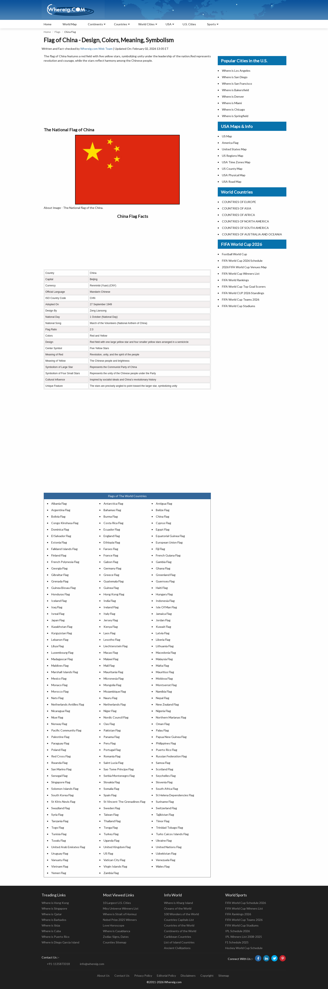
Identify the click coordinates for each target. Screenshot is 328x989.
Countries (120, 24)
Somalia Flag (111, 788)
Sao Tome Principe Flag (119, 769)
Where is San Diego (234, 77)
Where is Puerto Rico (55, 936)
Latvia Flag (162, 633)
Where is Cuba (51, 931)
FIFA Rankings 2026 (238, 914)
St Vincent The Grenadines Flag (124, 801)
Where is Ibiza (51, 925)
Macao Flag (111, 652)
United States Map (234, 149)
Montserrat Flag (166, 685)
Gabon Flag (111, 562)
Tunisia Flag (59, 834)
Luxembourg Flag (62, 652)
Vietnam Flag (59, 866)
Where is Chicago (233, 109)
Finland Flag (58, 555)
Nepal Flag (162, 698)
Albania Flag (59, 503)
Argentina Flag (60, 510)
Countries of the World (179, 925)
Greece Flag (111, 575)
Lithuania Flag (165, 646)
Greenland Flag (166, 575)
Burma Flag (111, 516)
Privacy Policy (143, 975)
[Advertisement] (127, 95)
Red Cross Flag (61, 756)
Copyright (207, 975)
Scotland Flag (164, 769)
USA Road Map (231, 181)
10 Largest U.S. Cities (117, 903)
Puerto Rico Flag (166, 750)
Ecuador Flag (112, 529)
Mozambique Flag (115, 691)
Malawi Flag (111, 659)
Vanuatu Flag (59, 860)
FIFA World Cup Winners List (241, 273)
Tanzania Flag (59, 821)
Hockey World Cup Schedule (244, 948)
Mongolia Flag (112, 685)
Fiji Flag (160, 549)
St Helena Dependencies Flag (175, 795)
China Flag (162, 516)
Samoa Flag (163, 762)
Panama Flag (112, 737)
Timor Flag (162, 821)
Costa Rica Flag (113, 523)
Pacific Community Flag (66, 730)
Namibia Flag (164, 691)
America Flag (230, 142)
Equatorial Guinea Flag (170, 536)
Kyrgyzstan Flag (61, 633)
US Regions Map (232, 155)
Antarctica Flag (113, 503)
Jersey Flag (111, 620)
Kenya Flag (111, 626)
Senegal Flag (59, 775)
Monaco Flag (59, 685)
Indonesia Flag (165, 600)
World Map (70, 24)
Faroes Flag (111, 549)
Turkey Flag (111, 834)
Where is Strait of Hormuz (120, 914)
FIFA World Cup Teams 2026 (240, 299)
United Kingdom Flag (117, 847)
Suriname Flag (165, 801)
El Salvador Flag (61, 536)
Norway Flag (59, 724)
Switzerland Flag (166, 808)
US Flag (108, 853)
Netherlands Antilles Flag (67, 704)
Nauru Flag (110, 698)
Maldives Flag (60, 665)
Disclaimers (188, 975)
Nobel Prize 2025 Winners (120, 919)
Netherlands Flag (115, 704)
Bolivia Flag (58, 516)
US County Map (232, 168)
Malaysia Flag (164, 659)
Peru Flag (110, 743)
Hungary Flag (164, 594)
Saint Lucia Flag (113, 762)
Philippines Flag (166, 743)
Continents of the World (180, 931)
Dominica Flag (60, 529)
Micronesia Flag (114, 678)
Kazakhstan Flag (61, 626)
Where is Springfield (235, 116)
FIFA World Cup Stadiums (238, 306)
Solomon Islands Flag (64, 788)
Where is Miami (232, 103)
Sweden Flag (112, 808)
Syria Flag (57, 814)
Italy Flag (109, 613)
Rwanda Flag (59, 762)
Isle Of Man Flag (166, 607)
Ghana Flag (163, 568)
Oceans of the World (177, 908)
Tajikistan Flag (165, 814)
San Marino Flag (61, 769)
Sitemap (223, 975)
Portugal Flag (112, 750)
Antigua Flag (164, 503)
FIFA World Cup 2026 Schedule (242, 260)
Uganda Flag (111, 840)
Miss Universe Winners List (120, 908)
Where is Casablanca (116, 931)
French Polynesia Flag (65, 562)
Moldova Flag (164, 678)
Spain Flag (110, 795)
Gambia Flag (164, 562)
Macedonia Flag (166, 652)
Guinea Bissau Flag (63, 588)
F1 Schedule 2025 (237, 942)
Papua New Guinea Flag (171, 737)
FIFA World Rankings (235, 280)
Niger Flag (110, 711)
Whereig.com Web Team (96, 48)
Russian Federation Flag (171, 756)
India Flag (110, 600)
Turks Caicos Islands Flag (172, 834)
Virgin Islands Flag (115, 866)
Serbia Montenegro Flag (119, 775)
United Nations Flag (169, 847)
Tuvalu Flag (58, 840)
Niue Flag (57, 717)
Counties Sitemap (114, 942)
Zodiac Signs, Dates (116, 936)
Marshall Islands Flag (64, 672)
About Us (103, 975)
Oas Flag (109, 724)
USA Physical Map (233, 175)
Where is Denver (233, 96)
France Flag (111, 555)
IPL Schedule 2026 (237, 931)
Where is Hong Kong (55, 903)
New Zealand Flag (167, 704)
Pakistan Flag (112, 730)
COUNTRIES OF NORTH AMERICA (245, 221)
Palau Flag (162, 730)
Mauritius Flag (165, 672)
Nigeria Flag (163, 711)
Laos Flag (109, 633)
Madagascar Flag (62, 659)
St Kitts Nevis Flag (63, 801)
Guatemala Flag (114, 581)
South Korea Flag (62, 795)
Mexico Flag (59, 678)
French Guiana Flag (168, 555)
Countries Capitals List (179, 919)
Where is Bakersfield (235, 90)
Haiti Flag (162, 588)
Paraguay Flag (60, 743)
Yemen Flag (58, 873)
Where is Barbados (54, 919)
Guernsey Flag (165, 581)
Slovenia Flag (164, 782)
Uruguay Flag (59, 853)
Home (47, 24)
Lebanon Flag (59, 639)
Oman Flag (163, 724)
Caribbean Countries (177, 936)
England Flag (112, 536)
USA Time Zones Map (236, 162)
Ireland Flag (111, 607)
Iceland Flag (59, 600)
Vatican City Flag (114, 860)
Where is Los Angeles (236, 70)
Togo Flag (57, 827)
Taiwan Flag (111, 814)
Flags (57, 31)
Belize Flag (162, 510)
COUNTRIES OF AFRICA (238, 215)
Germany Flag (112, 568)
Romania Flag (112, 756)
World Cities (146, 24)
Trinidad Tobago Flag (169, 827)
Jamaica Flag (164, 613)
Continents (95, 24)
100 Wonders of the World (181, 914)
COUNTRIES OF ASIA (236, 208)
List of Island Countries (179, 942)
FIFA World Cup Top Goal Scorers (244, 286)
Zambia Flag (111, 873)
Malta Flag (162, 665)
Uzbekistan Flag (166, 853)
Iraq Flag (56, 607)
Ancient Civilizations (177, 948)
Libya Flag (57, 646)
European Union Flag (169, 542)
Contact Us (121, 975)
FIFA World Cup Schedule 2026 (245, 903)
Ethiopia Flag (112, 542)
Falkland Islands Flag (64, 549)
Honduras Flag (60, 594)
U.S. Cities (189, 24)
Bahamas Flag (112, 510)
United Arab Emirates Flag (68, 847)
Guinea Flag (111, 588)
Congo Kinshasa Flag (64, 523)
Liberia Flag (163, 639)
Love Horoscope (113, 925)
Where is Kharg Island (178, 903)
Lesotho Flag (112, 639)
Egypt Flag (162, 529)
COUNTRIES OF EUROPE (239, 202)
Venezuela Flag (165, 860)
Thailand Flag (112, 821)
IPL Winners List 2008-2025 (243, 936)
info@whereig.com (92, 964)
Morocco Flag (60, 691)
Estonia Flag (59, 542)
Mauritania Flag (113, 672)
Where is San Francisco (237, 83)
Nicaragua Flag (60, 711)
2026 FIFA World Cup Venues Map (244, 267)
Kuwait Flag (163, 626)
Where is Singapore (54, 908)
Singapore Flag (60, 782)
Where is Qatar (52, 914)
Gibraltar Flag (60, 575)
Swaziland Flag (60, 808)
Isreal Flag (57, 613)
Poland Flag (58, 750)
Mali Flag (109, 665)
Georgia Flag (59, 568)
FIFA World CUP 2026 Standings (243, 293)
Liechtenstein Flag (116, 646)
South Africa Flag (167, 788)
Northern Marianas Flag (171, 717)
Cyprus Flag (163, 523)
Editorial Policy (166, 975)
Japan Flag (58, 620)
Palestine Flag (60, 737)
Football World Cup (234, 254)
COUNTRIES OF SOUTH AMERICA (245, 228)
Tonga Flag (111, 827)
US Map (227, 136)
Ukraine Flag (164, 840)
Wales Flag (163, 866)
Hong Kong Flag (114, 594)
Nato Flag (57, 698)
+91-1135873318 (58, 964)
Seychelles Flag (166, 775)
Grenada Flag (59, 581)
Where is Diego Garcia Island (60, 942)
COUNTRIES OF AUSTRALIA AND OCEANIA (252, 234)
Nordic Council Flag (116, 717)
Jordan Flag (163, 620)
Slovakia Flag (112, 782)
